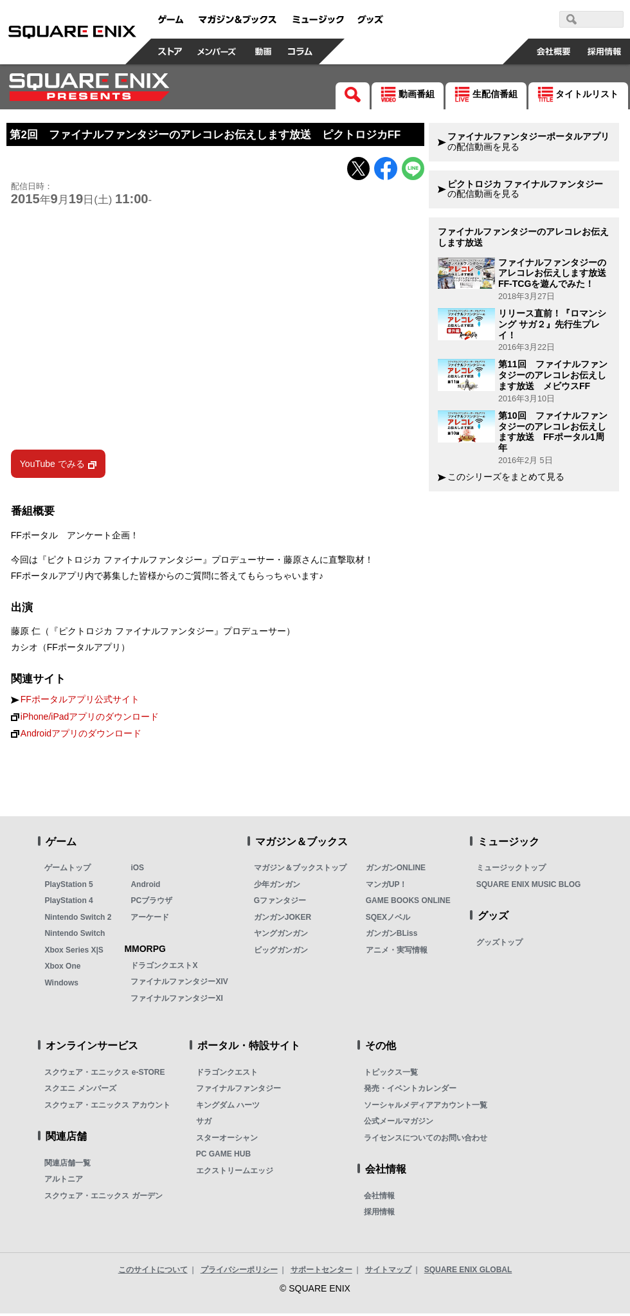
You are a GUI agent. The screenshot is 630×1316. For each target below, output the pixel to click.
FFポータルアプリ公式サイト (80, 703)
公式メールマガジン (398, 1124)
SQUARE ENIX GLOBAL (468, 1272)
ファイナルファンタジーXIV (179, 984)
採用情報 (379, 1215)
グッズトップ (499, 944)
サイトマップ (388, 1272)
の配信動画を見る (528, 142)
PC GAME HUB (223, 1157)
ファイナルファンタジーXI (176, 1000)
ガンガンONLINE (396, 870)
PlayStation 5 (68, 886)
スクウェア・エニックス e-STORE (104, 1074)
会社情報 (379, 1198)
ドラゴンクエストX (163, 968)
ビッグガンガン (281, 952)
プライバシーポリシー (239, 1272)
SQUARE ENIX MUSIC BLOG (528, 886)
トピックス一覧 (391, 1074)
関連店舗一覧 (67, 1165)
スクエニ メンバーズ (80, 1091)
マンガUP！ (387, 886)
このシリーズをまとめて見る (505, 477)
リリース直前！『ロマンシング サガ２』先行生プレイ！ (552, 324)
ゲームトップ (67, 870)
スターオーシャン (227, 1140)
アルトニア (63, 1182)
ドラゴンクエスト (227, 1074)
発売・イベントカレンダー (410, 1091)
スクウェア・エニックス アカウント (107, 1107)
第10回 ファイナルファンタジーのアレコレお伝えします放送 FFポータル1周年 (553, 431)
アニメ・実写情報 (397, 952)
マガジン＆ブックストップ (300, 870)
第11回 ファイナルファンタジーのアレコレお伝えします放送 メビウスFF (553, 375)
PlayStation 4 (68, 903)
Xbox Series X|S (73, 952)
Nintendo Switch (74, 936)
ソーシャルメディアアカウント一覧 (425, 1107)
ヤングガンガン (281, 936)
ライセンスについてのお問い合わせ (425, 1140)
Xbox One (62, 969)
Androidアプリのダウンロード (81, 736)
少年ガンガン (277, 886)
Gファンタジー (280, 903)
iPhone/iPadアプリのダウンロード (90, 719)
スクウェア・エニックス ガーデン (103, 1198)
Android (145, 886)
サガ (204, 1124)
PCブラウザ (151, 903)
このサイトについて (153, 1272)
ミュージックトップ (511, 870)
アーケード (149, 919)
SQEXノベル (388, 919)
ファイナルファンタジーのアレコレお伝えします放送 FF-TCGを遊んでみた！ (556, 273)
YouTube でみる (52, 467)
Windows (61, 985)
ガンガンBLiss (392, 936)
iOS (137, 870)
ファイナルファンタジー (238, 1091)
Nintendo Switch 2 (77, 919)
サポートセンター (321, 1272)
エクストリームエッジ (234, 1173)
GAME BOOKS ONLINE (408, 903)
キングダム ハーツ (228, 1107)
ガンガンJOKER (282, 919)
